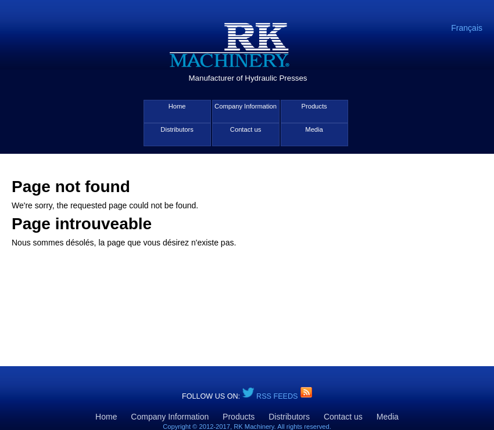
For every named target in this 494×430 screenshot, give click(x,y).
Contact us (245, 129)
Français (466, 27)
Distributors (177, 129)
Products (314, 106)
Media (314, 129)
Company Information (245, 106)
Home (177, 106)
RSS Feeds (278, 396)
